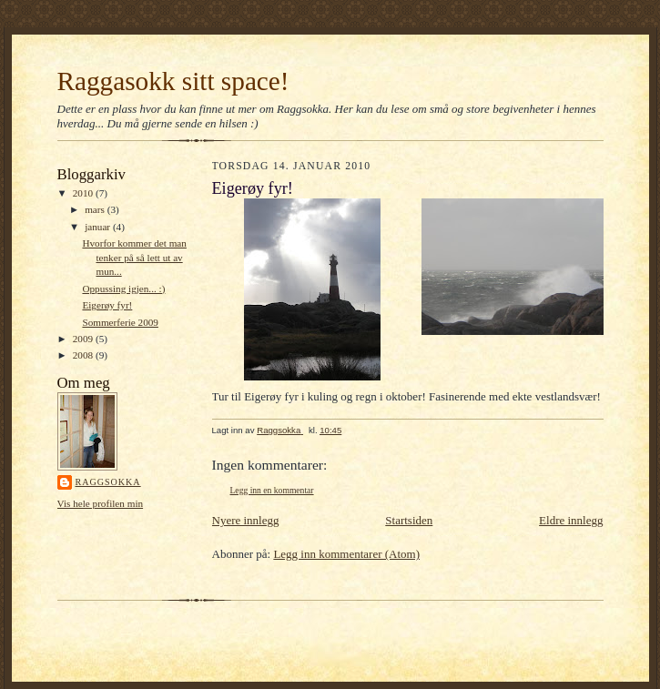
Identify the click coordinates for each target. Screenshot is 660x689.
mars (96, 209)
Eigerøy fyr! (107, 304)
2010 (84, 192)
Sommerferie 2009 (119, 322)
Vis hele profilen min (100, 503)
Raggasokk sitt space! (173, 81)
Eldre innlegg (571, 520)
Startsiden (408, 520)
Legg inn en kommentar (272, 490)
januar (99, 226)
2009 (84, 338)
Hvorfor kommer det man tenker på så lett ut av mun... (134, 257)
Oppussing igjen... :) (123, 288)
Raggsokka (108, 482)
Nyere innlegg (245, 520)
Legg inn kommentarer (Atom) (346, 554)
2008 (84, 355)
